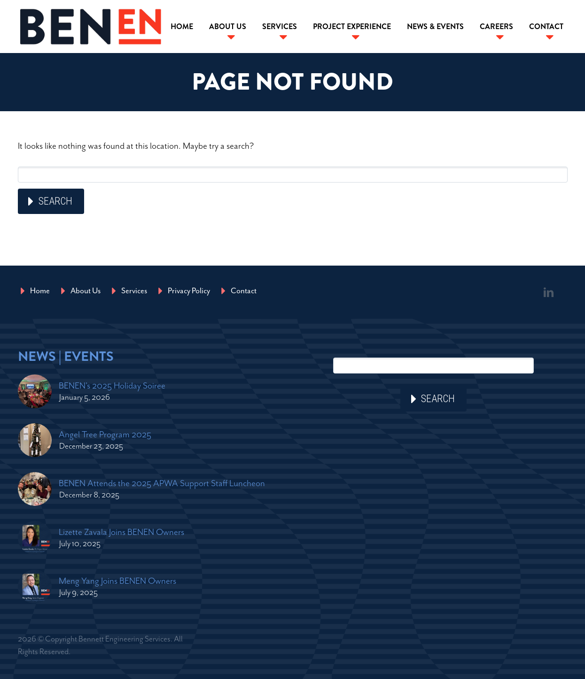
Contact (546, 26)
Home (182, 26)
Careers (496, 26)
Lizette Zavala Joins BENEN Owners (121, 532)
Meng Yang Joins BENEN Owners (117, 581)
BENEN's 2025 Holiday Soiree (112, 385)
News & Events (435, 26)
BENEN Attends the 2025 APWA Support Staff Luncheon (162, 483)
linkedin (549, 292)
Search (55, 201)
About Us (227, 26)
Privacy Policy (189, 291)
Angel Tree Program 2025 (105, 434)
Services (279, 26)
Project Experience (352, 26)
